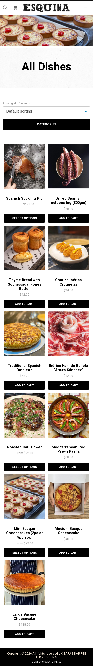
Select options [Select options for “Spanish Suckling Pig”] (24, 218)
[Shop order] (46, 111)
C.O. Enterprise (51, 662)
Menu (81, 8)
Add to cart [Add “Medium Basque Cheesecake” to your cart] (68, 552)
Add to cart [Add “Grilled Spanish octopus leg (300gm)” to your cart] (68, 218)
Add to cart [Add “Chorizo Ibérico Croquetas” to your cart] (68, 304)
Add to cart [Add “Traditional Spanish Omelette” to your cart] (24, 385)
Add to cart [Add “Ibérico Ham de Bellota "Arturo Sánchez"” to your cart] (68, 385)
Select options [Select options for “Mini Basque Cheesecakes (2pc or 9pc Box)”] (24, 552)
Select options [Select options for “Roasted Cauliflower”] (24, 467)
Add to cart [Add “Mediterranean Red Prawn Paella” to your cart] (68, 467)
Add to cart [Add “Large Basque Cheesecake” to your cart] (24, 634)
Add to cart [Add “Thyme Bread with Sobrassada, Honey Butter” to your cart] (24, 304)
